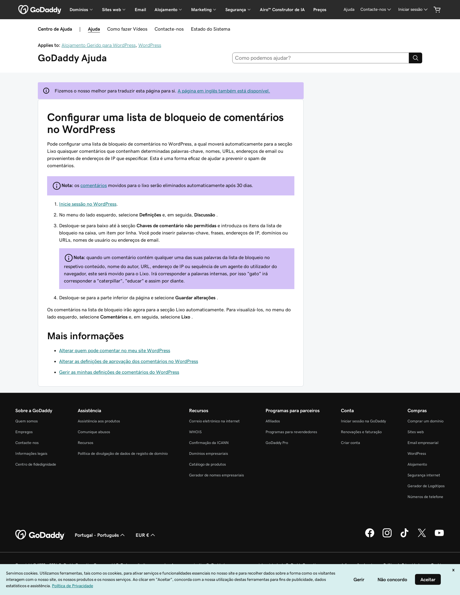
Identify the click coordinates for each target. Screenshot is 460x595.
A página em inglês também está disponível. (224, 90)
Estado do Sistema (210, 28)
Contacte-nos (169, 28)
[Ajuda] (349, 9)
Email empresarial (422, 443)
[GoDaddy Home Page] (40, 535)
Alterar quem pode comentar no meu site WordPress (114, 350)
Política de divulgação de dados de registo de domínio (123, 453)
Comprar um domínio (425, 421)
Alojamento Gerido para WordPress (99, 45)
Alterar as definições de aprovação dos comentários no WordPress (128, 361)
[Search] (415, 58)
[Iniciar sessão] (413, 9)
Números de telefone (425, 497)
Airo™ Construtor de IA (282, 10)
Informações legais (31, 453)
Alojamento (417, 464)
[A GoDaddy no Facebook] (369, 536)
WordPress (149, 45)
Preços (319, 10)
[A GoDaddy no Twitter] (421, 536)
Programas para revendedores (291, 432)
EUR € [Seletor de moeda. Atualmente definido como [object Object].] (146, 535)
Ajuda (94, 28)
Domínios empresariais (208, 453)
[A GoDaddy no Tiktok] (404, 536)
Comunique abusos (94, 432)
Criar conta (350, 443)
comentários (93, 185)
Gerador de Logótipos (426, 486)
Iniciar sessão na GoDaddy (363, 421)
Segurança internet (423, 475)
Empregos (24, 432)
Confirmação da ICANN (209, 443)
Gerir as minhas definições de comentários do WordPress (119, 372)
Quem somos (26, 421)
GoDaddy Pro (277, 443)
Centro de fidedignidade (35, 464)
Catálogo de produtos (207, 464)
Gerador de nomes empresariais (216, 475)
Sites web (415, 432)
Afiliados (273, 421)
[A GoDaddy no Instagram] (387, 536)
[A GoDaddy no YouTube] (439, 536)
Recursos (85, 443)
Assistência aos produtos (99, 421)
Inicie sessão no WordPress (87, 203)
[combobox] (320, 58)
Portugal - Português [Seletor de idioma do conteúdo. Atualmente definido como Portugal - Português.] (100, 535)
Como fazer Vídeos (127, 28)
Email (140, 10)
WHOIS (195, 432)
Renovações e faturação (361, 432)
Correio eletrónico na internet (214, 421)
